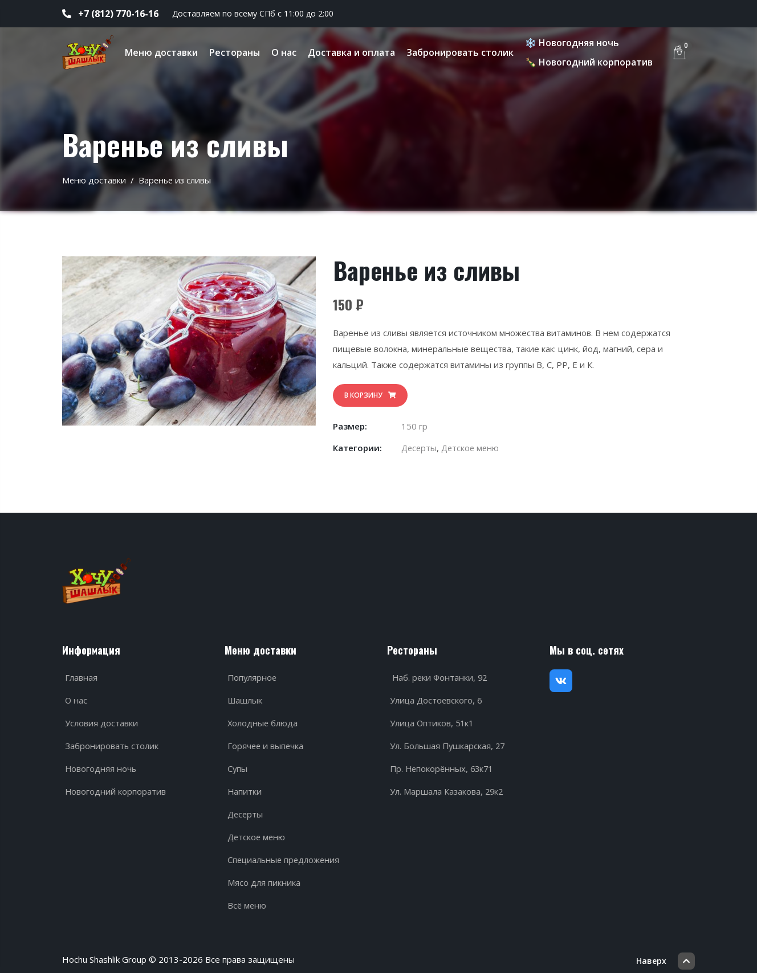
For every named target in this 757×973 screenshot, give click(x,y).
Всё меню (245, 901)
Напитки (242, 787)
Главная (79, 673)
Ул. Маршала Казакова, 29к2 (445, 787)
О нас (286, 52)
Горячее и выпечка (264, 741)
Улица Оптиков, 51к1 (431, 719)
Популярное (250, 673)
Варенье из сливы (176, 180)
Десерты (419, 447)
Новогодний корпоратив (113, 787)
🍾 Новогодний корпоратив (592, 62)
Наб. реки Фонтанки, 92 (438, 673)
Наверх (665, 953)
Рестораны (237, 52)
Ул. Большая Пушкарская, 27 (446, 741)
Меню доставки (164, 52)
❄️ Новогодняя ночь (575, 42)
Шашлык (243, 696)
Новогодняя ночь (99, 764)
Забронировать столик (462, 52)
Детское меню (473, 447)
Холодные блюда (260, 719)
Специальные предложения (282, 855)
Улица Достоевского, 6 (435, 696)
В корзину (370, 395)
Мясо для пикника (261, 878)
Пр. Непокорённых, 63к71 (441, 764)
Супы (235, 764)
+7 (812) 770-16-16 (110, 13)
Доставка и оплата (354, 52)
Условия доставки (99, 719)
